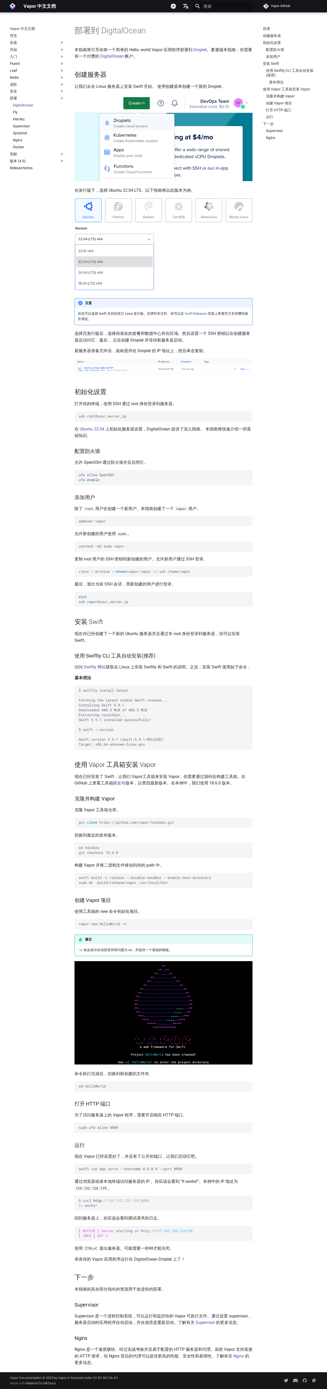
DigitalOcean (112, 56)
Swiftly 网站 (95, 667)
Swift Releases (196, 313)
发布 (121, 783)
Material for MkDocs (41, 1383)
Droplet (200, 49)
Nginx (238, 1356)
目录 (266, 29)
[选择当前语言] (186, 6)
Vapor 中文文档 (22, 29)
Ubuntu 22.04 (92, 429)
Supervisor (205, 1322)
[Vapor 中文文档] (12, 6)
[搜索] (222, 6)
